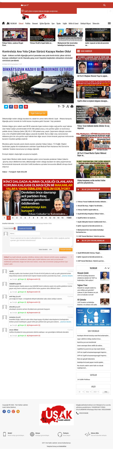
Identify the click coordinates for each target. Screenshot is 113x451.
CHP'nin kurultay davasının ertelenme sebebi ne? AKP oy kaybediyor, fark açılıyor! (87, 278)
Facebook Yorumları (26, 228)
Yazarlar (13, 23)
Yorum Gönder (9, 228)
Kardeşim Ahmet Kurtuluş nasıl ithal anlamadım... (93, 335)
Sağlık (65, 23)
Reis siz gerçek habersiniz (86, 359)
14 (58, 218)
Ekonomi (35, 23)
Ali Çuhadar (81, 299)
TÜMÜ (69, 218)
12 (50, 218)
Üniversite (96, 23)
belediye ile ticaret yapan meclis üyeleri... (90, 362)
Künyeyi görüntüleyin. (42, 434)
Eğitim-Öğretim (45, 23)
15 (62, 218)
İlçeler (59, 23)
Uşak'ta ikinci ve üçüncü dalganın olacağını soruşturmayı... (41, 11)
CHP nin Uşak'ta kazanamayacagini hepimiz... (92, 352)
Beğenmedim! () (33, 279)
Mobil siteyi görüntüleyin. (16, 434)
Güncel (21, 23)
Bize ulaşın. (67, 434)
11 (46, 218)
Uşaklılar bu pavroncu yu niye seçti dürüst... (91, 349)
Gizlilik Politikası (84, 379)
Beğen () (22, 279)
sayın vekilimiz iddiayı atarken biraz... (89, 339)
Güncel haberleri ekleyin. (99, 434)
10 (42, 218)
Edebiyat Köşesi (85, 23)
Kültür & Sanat (74, 23)
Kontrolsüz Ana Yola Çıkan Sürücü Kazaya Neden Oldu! (33, 223)
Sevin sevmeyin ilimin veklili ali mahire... (90, 345)
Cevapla (13, 279)
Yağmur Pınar (82, 285)
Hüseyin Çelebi (83, 272)
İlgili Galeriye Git (38, 113)
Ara (106, 392)
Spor (53, 23)
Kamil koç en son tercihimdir (86, 342)
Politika (27, 23)
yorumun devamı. (67, 276)
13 (54, 218)
